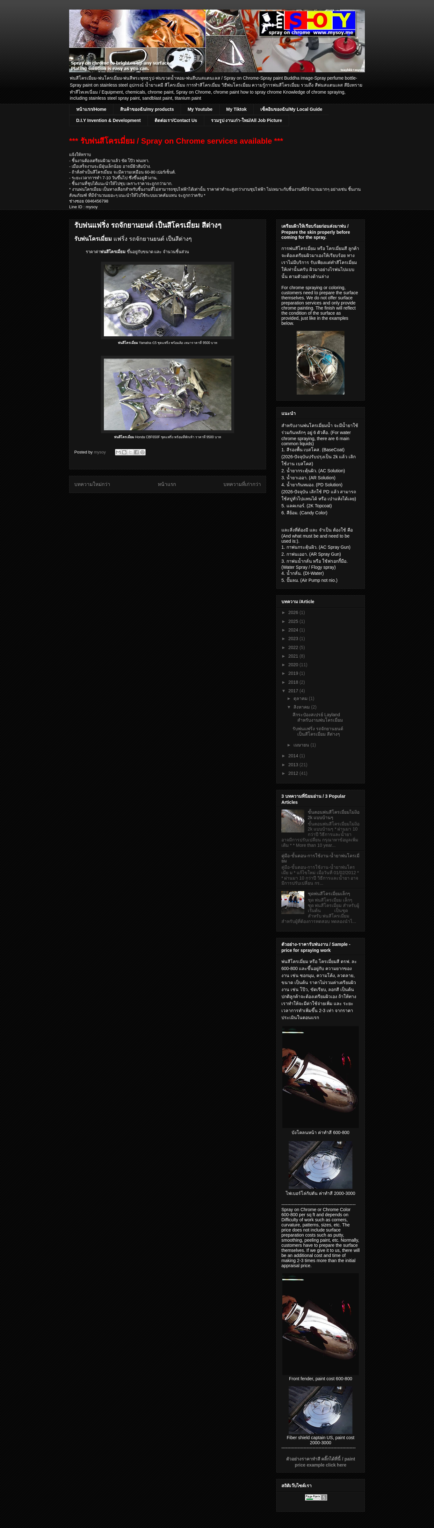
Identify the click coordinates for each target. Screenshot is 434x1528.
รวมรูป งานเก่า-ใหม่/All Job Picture (246, 120)
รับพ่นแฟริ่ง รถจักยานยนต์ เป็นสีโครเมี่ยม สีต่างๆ (318, 731)
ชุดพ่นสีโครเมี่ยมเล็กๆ (329, 893)
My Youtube (200, 109)
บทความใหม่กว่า (92, 484)
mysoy (100, 452)
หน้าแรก (167, 484)
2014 (294, 755)
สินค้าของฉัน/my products (147, 109)
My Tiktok (236, 109)
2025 (294, 621)
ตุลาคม (301, 698)
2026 (294, 612)
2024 (294, 629)
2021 (294, 656)
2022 (294, 647)
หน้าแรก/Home (91, 109)
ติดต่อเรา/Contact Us (176, 120)
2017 (294, 690)
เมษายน (301, 744)
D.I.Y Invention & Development (108, 120)
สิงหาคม (302, 707)
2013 (294, 764)
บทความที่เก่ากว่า (242, 484)
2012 (294, 773)
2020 (294, 664)
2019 (294, 673)
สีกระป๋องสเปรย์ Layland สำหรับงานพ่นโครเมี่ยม (318, 717)
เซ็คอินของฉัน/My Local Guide (291, 109)
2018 (294, 682)
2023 (294, 638)
